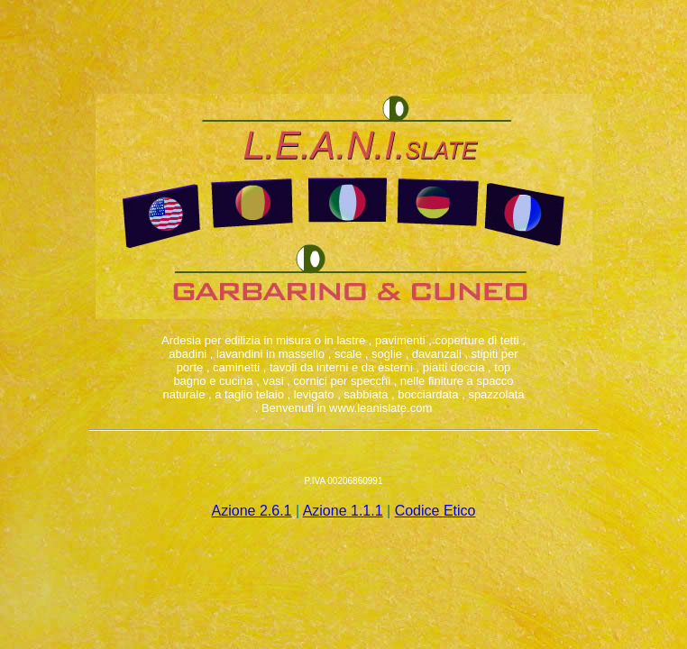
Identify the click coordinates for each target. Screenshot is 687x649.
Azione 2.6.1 (252, 510)
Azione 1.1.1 (343, 510)
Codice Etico (435, 510)
